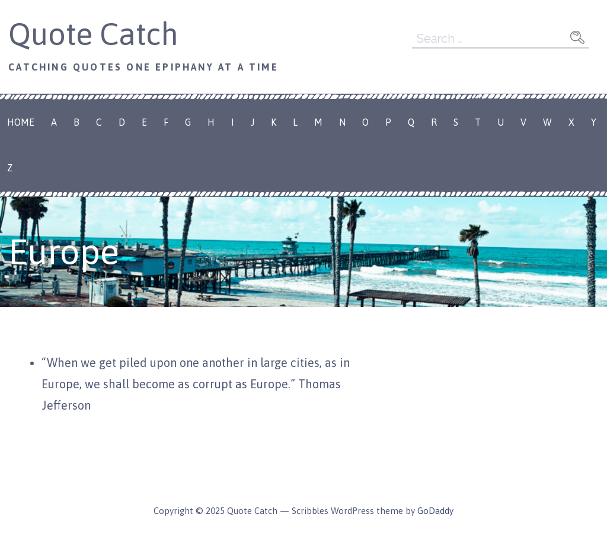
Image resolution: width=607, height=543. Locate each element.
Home (20, 122)
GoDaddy (435, 511)
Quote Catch (93, 34)
